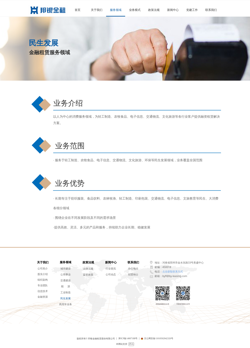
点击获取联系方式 (172, 271)
